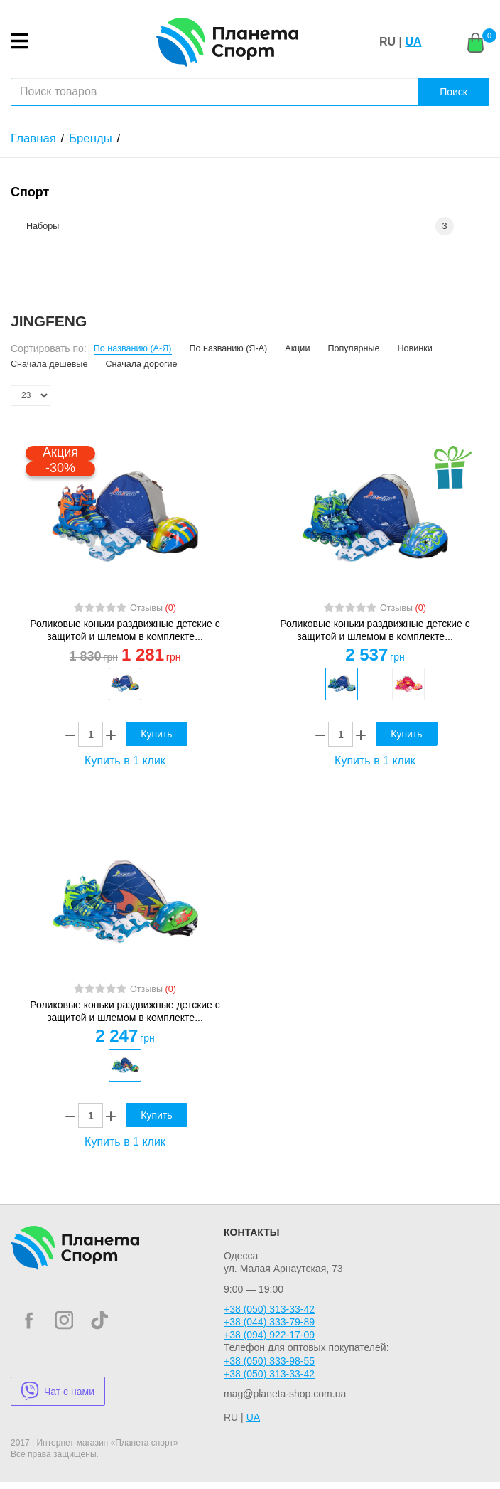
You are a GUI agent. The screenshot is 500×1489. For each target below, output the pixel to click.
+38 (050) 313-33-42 (269, 1316)
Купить (156, 737)
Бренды (90, 138)
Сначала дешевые (49, 364)
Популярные (353, 348)
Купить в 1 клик (125, 764)
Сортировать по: (49, 348)
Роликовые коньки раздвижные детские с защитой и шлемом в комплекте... (125, 630)
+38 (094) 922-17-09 (269, 1341)
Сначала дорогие (141, 364)
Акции (297, 348)
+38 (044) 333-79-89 (269, 1329)
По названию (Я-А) (229, 348)
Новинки (415, 348)
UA (413, 42)
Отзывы (153, 608)
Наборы (42, 226)
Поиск (453, 91)
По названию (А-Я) (133, 348)
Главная (33, 138)
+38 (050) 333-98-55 (269, 1368)
